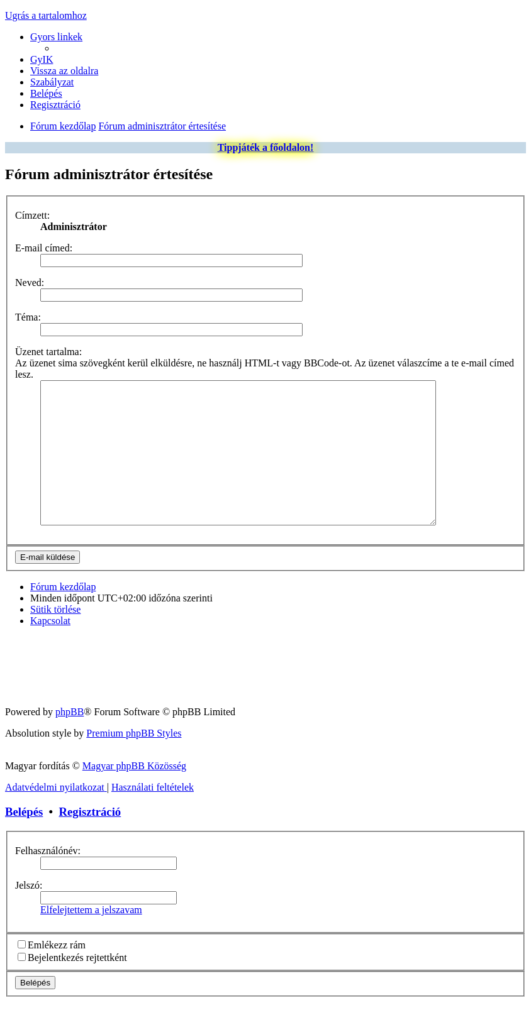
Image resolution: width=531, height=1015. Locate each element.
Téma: (28, 317)
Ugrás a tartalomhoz (46, 15)
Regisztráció (90, 824)
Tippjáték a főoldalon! (266, 147)
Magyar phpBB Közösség (134, 779)
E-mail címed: (43, 248)
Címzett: (32, 215)
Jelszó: (29, 898)
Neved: (29, 282)
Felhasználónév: (48, 864)
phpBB (69, 725)
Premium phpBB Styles (133, 746)
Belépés (24, 824)
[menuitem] (41, 59)
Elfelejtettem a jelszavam (91, 923)
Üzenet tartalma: (48, 351)
